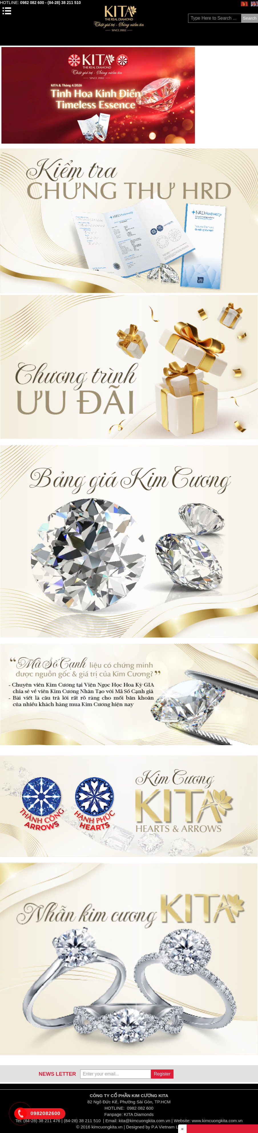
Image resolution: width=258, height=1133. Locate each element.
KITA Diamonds (139, 1114)
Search (250, 18)
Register (162, 1073)
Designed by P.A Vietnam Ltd (154, 1126)
